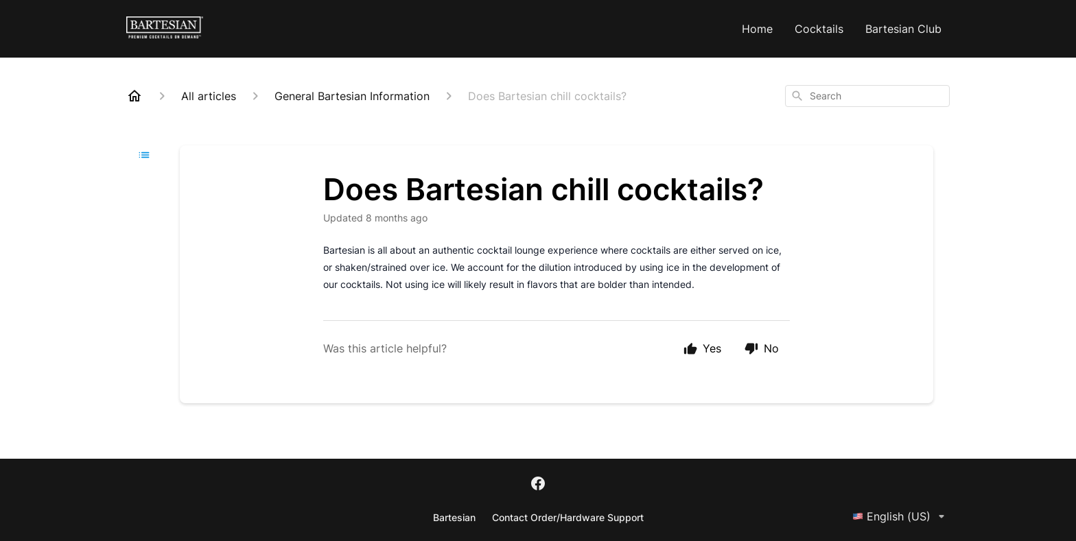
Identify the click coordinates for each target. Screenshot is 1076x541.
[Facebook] (538, 484)
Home (757, 29)
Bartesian (454, 517)
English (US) (901, 516)
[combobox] (867, 96)
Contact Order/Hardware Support (568, 517)
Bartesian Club (903, 29)
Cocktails (819, 29)
